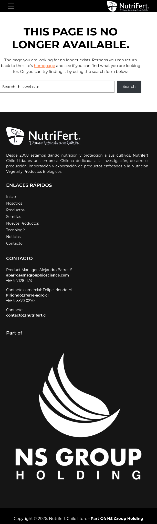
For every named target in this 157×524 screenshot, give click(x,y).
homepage (21, 65)
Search (129, 86)
